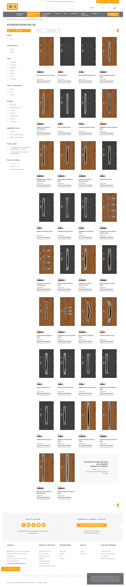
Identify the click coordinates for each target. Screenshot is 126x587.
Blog (65, 13)
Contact (95, 13)
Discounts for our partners (108, 554)
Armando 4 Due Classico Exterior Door (108, 232)
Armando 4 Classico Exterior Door (43, 284)
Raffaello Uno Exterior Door (86, 232)
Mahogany (13, 68)
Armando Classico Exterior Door (67, 336)
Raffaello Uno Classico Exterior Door (44, 180)
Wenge (12, 73)
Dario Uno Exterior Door (45, 231)
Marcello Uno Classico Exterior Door (44, 492)
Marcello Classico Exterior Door (108, 440)
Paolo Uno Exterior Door (87, 127)
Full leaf (12, 113)
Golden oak (13, 65)
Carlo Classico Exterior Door (44, 336)
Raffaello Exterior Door (65, 231)
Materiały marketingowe (108, 558)
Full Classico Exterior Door (45, 75)
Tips (61, 556)
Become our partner (20, 14)
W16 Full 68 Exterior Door (87, 75)
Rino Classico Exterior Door (86, 336)
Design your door (84, 14)
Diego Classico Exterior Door (107, 284)
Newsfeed (63, 551)
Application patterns (44, 561)
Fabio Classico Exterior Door (65, 284)
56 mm (12, 49)
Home (8, 19)
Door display (104, 556)
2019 (11, 39)
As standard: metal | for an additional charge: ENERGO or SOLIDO (20, 148)
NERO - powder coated (16, 137)
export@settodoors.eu (69, 1)
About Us (62, 554)
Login (81, 551)
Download (74, 13)
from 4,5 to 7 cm (14, 166)
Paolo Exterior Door (64, 127)
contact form (96, 472)
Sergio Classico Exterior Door (87, 440)
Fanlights (41, 558)
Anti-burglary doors (44, 556)
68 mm (12, 52)
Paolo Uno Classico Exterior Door (43, 128)
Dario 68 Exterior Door (44, 439)
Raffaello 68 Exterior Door (87, 387)
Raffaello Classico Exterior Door (108, 128)
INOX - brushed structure (17, 134)
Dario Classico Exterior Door (65, 180)
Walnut (12, 70)
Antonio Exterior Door (107, 335)
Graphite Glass (14, 116)
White (11, 76)
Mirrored (12, 119)
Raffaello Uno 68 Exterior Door (108, 388)
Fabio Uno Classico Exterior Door (85, 284)
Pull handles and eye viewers (47, 566)
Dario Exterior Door (106, 179)
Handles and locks (44, 563)
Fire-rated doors (43, 554)
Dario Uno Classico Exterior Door (85, 180)
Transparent (13, 121)
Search (92, 8)
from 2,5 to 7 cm (14, 164)
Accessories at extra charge (46, 15)
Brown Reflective (15, 107)
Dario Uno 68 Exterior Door (65, 440)
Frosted (12, 110)
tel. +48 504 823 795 (13, 561)
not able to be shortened (17, 169)
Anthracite (13, 62)
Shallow (12, 95)
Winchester (13, 79)
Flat (11, 92)
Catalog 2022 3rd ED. (113, 14)
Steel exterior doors (33, 14)
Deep (11, 89)
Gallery (57, 13)
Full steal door (62, 75)
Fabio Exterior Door (43, 387)
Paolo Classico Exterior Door (107, 76)
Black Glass (13, 105)
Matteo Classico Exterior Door (66, 492)
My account (83, 554)
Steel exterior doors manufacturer (27, 582)
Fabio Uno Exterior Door (66, 387)
